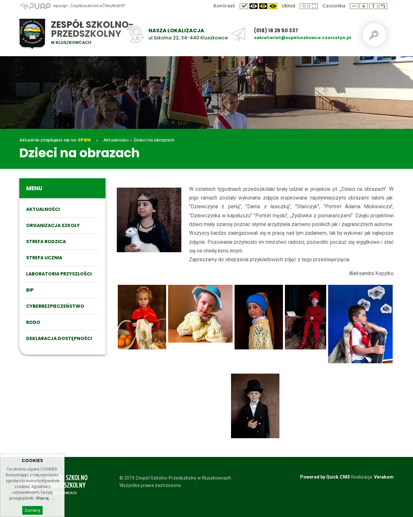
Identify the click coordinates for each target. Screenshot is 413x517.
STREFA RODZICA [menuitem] (46, 241)
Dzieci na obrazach (154, 140)
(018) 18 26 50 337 (276, 30)
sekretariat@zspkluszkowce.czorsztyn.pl (302, 38)
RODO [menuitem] (33, 322)
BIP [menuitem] (30, 290)
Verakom (384, 477)
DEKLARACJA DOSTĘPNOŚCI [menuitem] (59, 338)
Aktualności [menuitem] (43, 209)
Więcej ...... (45, 503)
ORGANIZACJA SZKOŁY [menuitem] (53, 225)
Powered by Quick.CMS (325, 477)
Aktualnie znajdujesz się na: (55, 140)
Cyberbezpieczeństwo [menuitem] (55, 306)
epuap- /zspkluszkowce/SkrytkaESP (72, 5)
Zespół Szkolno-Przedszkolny (92, 29)
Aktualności (115, 140)
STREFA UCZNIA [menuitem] (44, 257)
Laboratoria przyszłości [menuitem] (59, 274)
